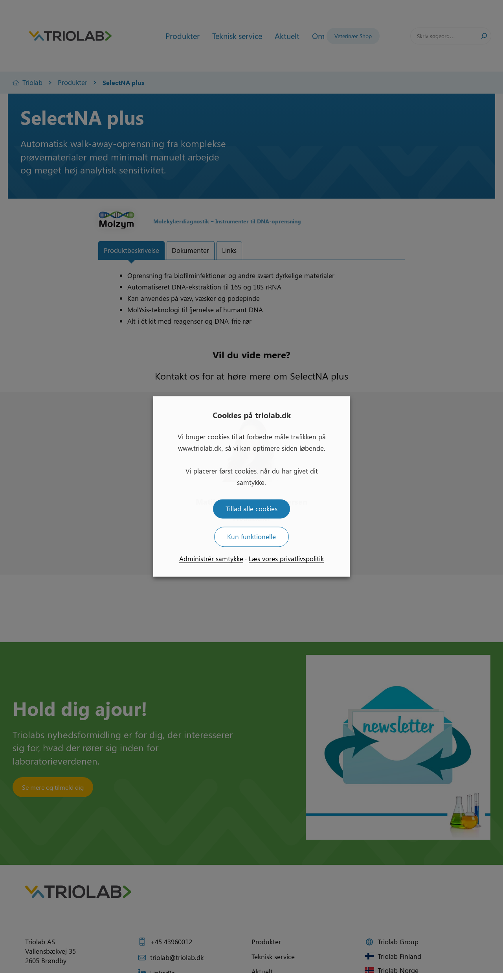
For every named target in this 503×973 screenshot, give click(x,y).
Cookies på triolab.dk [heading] (252, 414)
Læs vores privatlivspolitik (286, 559)
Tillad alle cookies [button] (251, 509)
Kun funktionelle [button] (251, 537)
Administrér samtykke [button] (211, 559)
